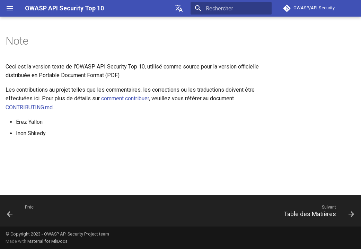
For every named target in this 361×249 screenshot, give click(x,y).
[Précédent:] (17, 210)
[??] (179, 8)
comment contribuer (125, 98)
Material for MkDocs (47, 241)
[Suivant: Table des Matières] (317, 210)
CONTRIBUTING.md (29, 107)
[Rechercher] (231, 8)
